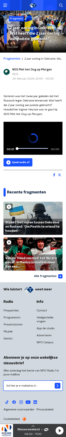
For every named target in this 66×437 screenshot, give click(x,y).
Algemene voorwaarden (19, 409)
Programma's (12, 317)
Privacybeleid (44, 409)
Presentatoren (13, 324)
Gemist (8, 338)
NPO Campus (45, 342)
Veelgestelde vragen (45, 319)
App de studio (46, 328)
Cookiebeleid (12, 419)
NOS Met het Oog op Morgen (32, 69)
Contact (42, 310)
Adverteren (44, 335)
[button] (59, 430)
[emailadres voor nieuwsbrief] (33, 386)
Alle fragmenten (48, 276)
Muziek (8, 331)
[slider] (32, 148)
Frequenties (11, 310)
